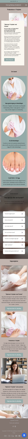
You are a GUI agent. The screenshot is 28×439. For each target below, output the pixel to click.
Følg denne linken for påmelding (14, 308)
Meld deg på (9, 59)
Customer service (14, 420)
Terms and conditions (14, 423)
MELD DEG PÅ (14, 1)
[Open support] (24, 435)
